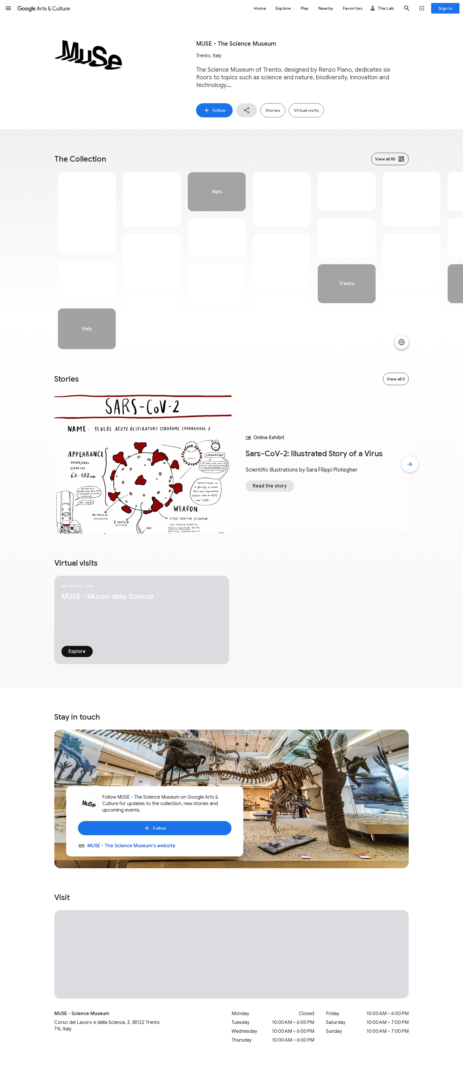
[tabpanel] (86, 260)
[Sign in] (445, 8)
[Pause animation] (401, 342)
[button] (8, 8)
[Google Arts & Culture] (44, 8)
